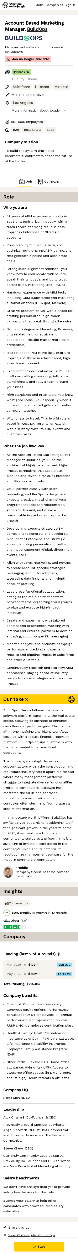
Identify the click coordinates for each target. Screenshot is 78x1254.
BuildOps (37, 29)
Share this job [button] (16, 1227)
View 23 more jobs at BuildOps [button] (29, 1235)
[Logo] (13, 5)
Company (48, 181)
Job (25, 181)
